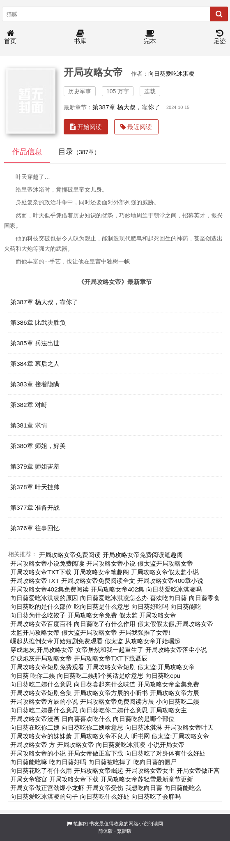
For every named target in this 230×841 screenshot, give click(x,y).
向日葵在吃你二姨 (35, 727)
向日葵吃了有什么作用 (105, 623)
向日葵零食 (204, 597)
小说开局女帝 (165, 744)
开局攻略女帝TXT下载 (40, 571)
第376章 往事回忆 (35, 527)
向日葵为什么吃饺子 (38, 615)
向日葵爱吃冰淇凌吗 (174, 589)
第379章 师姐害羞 (35, 466)
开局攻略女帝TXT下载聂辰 (110, 658)
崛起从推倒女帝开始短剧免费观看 (56, 641)
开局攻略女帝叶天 (189, 727)
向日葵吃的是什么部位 (41, 606)
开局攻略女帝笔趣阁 (101, 571)
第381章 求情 (28, 425)
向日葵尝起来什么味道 (105, 684)
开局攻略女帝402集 (118, 589)
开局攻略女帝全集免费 (168, 684)
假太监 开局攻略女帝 (147, 615)
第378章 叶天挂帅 (35, 486)
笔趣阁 (80, 824)
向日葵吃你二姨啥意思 (92, 727)
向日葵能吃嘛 (28, 761)
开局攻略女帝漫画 (35, 718)
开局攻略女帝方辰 (174, 692)
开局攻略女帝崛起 (98, 770)
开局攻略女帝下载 (74, 779)
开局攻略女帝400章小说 (170, 580)
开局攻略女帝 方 (32, 744)
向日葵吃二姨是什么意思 (44, 710)
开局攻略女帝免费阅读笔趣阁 (143, 554)
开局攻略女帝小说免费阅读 (47, 563)
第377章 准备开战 (35, 507)
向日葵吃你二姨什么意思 (114, 710)
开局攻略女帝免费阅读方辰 (117, 701)
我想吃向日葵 (143, 787)
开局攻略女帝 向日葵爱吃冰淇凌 (101, 744)
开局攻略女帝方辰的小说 (44, 701)
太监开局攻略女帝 (35, 632)
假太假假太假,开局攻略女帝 (175, 623)
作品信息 (27, 152)
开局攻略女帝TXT (34, 580)
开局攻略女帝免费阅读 (70, 554)
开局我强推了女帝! (144, 632)
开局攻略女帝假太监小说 (165, 571)
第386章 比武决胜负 (38, 322)
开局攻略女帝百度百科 (41, 623)
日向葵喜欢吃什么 (86, 718)
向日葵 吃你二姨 (32, 675)
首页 (10, 37)
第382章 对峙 (28, 404)
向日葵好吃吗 (149, 606)
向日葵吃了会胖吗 (156, 796)
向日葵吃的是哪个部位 (144, 718)
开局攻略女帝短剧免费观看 (47, 666)
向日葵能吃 (185, 606)
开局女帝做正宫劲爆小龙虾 (47, 787)
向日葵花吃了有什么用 (41, 770)
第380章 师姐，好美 (38, 445)
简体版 (105, 831)
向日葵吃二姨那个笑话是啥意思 (100, 675)
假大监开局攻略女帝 (89, 632)
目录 (79, 152)
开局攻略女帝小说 (111, 563)
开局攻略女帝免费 (92, 615)
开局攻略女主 (168, 710)
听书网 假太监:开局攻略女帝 (170, 735)
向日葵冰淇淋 (143, 727)
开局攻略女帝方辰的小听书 (111, 692)
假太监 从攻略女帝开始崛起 (142, 641)
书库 (80, 37)
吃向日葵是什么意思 (101, 606)
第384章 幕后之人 (35, 363)
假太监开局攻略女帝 (165, 563)
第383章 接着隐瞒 (35, 384)
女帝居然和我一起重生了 (109, 649)
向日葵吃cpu (162, 675)
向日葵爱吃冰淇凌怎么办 (114, 597)
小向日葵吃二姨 (177, 701)
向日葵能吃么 (182, 787)
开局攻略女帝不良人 (101, 735)
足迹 (220, 37)
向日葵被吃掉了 (109, 761)
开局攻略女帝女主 (150, 770)
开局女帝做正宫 (198, 770)
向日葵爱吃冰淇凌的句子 (44, 796)
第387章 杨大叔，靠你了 (126, 107)
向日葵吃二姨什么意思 (41, 684)
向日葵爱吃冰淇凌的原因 (44, 597)
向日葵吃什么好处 (104, 796)
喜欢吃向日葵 (168, 597)
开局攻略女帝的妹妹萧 (41, 735)
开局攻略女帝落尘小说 (176, 649)
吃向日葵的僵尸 (155, 761)
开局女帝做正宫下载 (95, 753)
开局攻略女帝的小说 (38, 753)
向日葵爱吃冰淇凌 (171, 73)
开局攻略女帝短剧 (111, 666)
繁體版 (124, 831)
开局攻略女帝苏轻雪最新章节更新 (147, 779)
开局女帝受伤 (104, 787)
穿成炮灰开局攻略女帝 (41, 658)
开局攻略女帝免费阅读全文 (98, 580)
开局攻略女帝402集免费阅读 (49, 589)
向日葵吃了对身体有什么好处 (165, 753)
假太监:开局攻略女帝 (166, 666)
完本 (150, 37)
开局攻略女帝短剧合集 (41, 692)
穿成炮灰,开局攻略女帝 (42, 649)
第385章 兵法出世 (35, 343)
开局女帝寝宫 (28, 779)
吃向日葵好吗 (67, 761)
